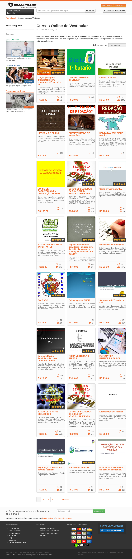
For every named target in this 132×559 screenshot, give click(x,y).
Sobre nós (12, 535)
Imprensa (12, 540)
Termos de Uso (47, 518)
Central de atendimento (17, 542)
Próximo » (65, 499)
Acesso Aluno (120, 6)
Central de (114, 11)
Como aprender (14, 531)
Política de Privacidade (63, 518)
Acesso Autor (107, 6)
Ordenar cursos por (100, 45)
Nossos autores (14, 533)
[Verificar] (81, 545)
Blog (10, 538)
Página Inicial (11, 18)
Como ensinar (14, 528)
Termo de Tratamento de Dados (42, 555)
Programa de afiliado (47, 528)
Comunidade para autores (49, 531)
